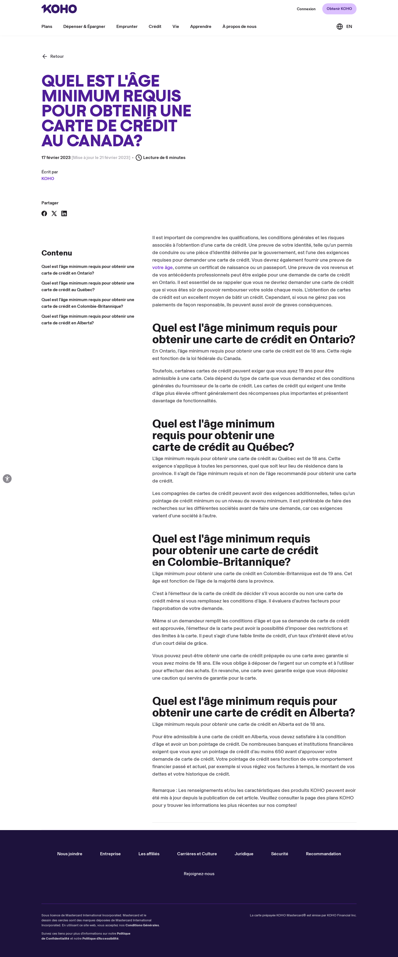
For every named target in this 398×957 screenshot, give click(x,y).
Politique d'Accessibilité (100, 938)
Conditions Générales (142, 925)
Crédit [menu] (155, 26)
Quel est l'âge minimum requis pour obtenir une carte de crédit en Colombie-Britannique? (87, 303)
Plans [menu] (46, 26)
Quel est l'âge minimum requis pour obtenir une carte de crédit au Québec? (87, 286)
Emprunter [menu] (127, 26)
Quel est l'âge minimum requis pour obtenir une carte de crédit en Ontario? (87, 270)
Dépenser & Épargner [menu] (84, 26)
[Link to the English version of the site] (344, 26)
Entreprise (110, 853)
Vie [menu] (175, 26)
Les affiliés (148, 853)
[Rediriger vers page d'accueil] (59, 8)
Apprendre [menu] (200, 26)
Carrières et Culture (197, 853)
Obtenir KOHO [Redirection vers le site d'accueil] (339, 8)
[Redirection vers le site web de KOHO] (306, 9)
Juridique (244, 853)
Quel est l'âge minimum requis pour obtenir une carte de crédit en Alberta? (87, 319)
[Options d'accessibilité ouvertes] (7, 478)
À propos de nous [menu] (239, 26)
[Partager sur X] (54, 213)
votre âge (162, 267)
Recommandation (323, 853)
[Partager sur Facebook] (44, 213)
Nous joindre (69, 853)
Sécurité (279, 853)
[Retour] (52, 56)
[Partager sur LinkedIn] (64, 213)
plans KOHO (340, 798)
